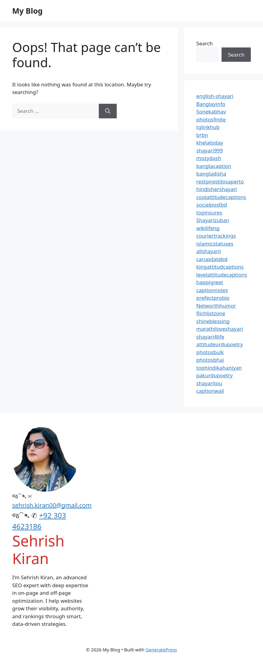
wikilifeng (207, 228)
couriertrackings (216, 235)
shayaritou (209, 383)
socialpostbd (211, 204)
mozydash (208, 158)
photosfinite (211, 119)
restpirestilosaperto (220, 181)
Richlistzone (210, 313)
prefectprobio (212, 297)
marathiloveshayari (219, 328)
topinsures (209, 212)
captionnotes (212, 290)
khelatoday (209, 142)
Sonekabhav (211, 111)
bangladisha (211, 173)
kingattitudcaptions (219, 266)
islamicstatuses (214, 243)
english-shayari (214, 95)
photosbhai (210, 359)
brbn (202, 134)
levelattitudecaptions (221, 274)
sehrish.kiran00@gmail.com (51, 505)
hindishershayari (216, 189)
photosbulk (210, 352)
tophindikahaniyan (219, 367)
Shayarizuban (212, 220)
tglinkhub (207, 127)
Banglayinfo (210, 103)
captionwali (210, 390)
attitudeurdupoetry (219, 344)
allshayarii (208, 251)
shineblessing (212, 321)
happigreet (209, 282)
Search (204, 43)
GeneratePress (161, 650)
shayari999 (209, 150)
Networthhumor (216, 305)
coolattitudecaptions (221, 197)
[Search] (108, 111)
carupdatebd (211, 259)
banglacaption (213, 165)
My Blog (27, 10)
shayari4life (210, 336)
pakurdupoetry (214, 375)
